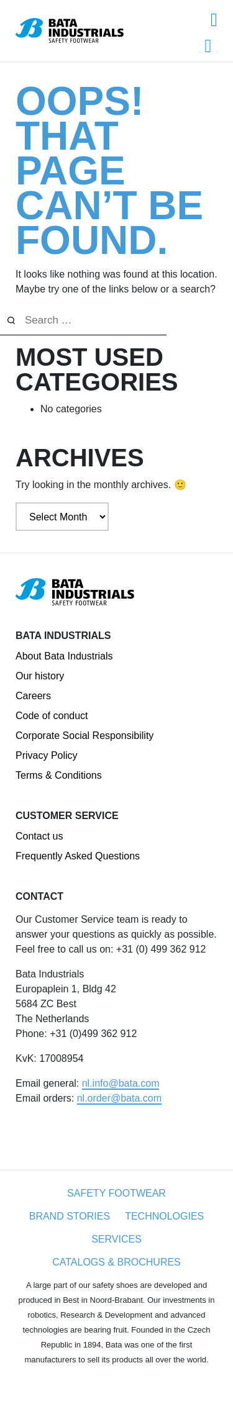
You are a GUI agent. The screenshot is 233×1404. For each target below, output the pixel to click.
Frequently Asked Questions (78, 856)
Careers (33, 696)
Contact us (39, 836)
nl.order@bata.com (119, 1098)
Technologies (164, 1216)
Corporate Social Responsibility (84, 735)
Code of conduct (52, 715)
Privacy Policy (47, 755)
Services (116, 1239)
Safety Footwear (116, 1193)
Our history (40, 676)
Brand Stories (69, 1216)
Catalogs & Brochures (116, 1262)
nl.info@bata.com (121, 1083)
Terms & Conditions (59, 775)
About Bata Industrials (64, 656)
